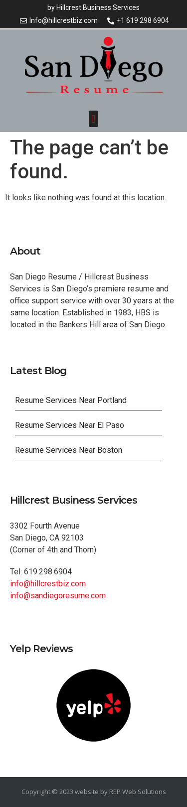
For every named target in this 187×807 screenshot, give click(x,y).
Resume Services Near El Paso (69, 425)
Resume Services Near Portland (71, 400)
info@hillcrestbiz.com (48, 583)
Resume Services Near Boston (68, 450)
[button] (93, 119)
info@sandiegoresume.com (58, 595)
